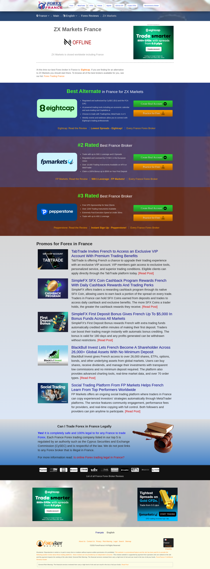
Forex (71, 5)
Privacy (98, 541)
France (42, 15)
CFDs (91, 5)
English (70, 15)
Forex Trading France (54, 76)
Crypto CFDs (132, 5)
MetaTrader (81, 5)
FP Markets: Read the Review (72, 181)
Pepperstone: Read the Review (70, 230)
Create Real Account (154, 104)
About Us (82, 541)
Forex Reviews (90, 15)
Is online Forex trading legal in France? (95, 456)
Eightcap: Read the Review (72, 131)
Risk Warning (107, 541)
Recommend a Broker (151, 5)
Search (121, 541)
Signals (108, 5)
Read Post (125, 564)
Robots (100, 5)
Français (99, 532)
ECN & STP (119, 5)
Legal (115, 541)
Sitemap (128, 541)
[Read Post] (146, 273)
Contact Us (91, 541)
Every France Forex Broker (141, 131)
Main (56, 15)
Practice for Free (154, 113)
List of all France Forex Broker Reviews (105, 476)
